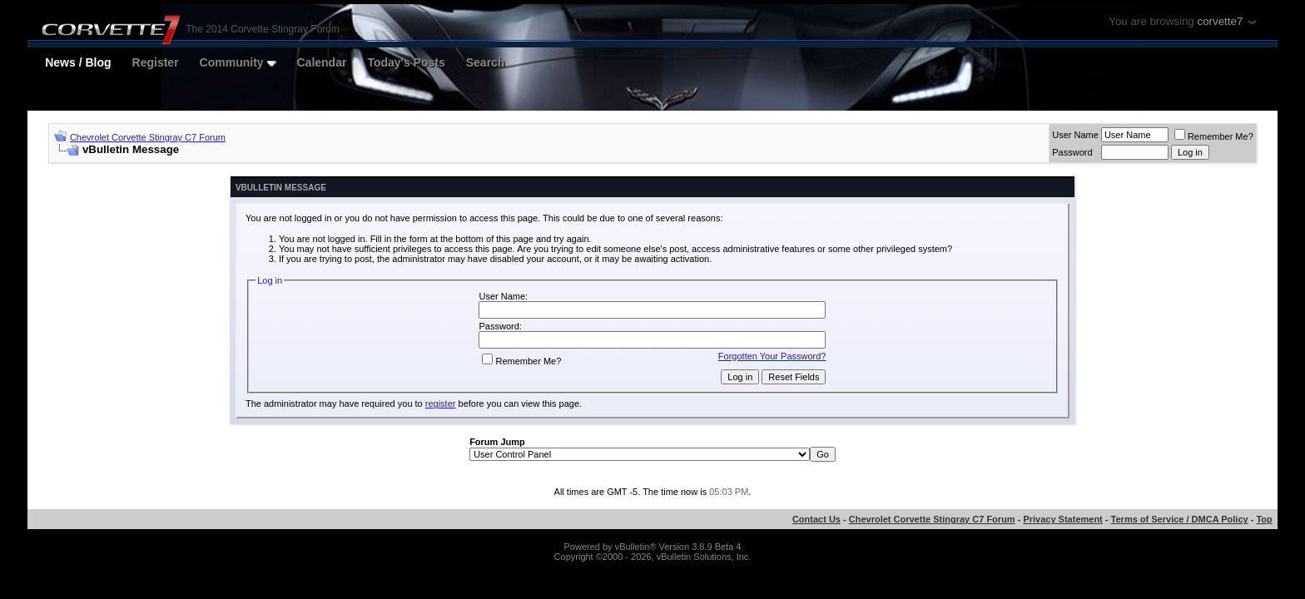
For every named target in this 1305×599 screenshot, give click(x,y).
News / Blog (78, 62)
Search (485, 62)
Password (1072, 152)
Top (1264, 519)
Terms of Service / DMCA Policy (1179, 519)
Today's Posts (405, 62)
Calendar (322, 62)
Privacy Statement (1062, 519)
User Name (1075, 135)
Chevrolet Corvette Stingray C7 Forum (148, 137)
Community (238, 62)
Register (155, 62)
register (440, 403)
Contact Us (816, 519)
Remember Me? (1213, 136)
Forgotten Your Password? (772, 356)
